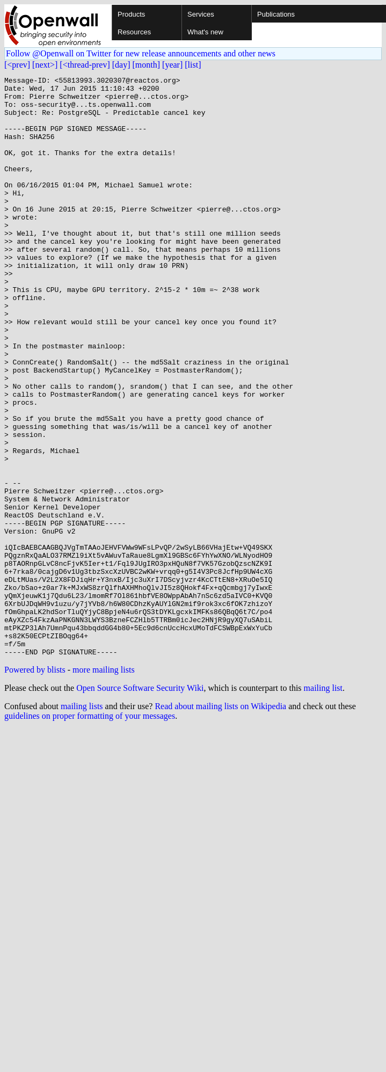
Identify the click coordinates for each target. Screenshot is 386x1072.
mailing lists (82, 822)
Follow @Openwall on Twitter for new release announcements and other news (140, 53)
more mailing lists (103, 785)
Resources (134, 32)
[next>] (44, 64)
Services (200, 14)
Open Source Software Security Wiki (139, 803)
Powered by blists (34, 785)
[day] (121, 64)
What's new (205, 32)
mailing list (323, 803)
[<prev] (17, 64)
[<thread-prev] (85, 64)
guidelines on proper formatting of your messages (89, 831)
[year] (172, 64)
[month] (147, 64)
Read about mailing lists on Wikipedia (220, 822)
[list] (193, 64)
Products (131, 14)
